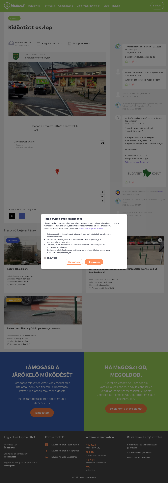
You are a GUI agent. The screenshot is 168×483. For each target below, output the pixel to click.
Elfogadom (94, 261)
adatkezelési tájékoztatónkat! (91, 228)
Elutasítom (74, 261)
